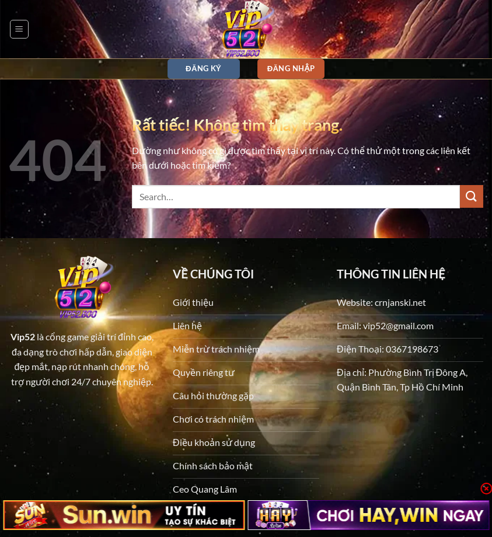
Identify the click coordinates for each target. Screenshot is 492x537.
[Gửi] (471, 196)
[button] (19, 29)
